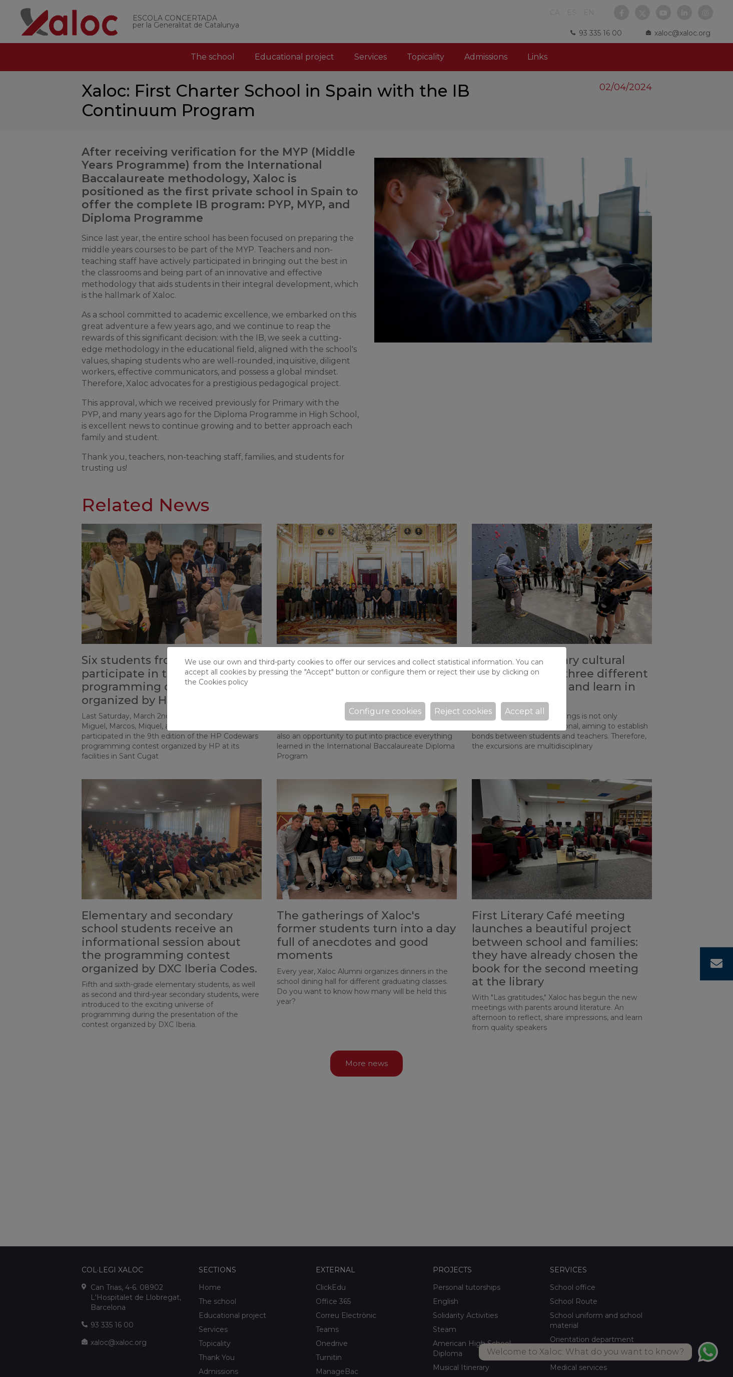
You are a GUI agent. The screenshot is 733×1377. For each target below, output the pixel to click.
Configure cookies (385, 711)
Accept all (525, 711)
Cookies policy (223, 681)
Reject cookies (463, 711)
